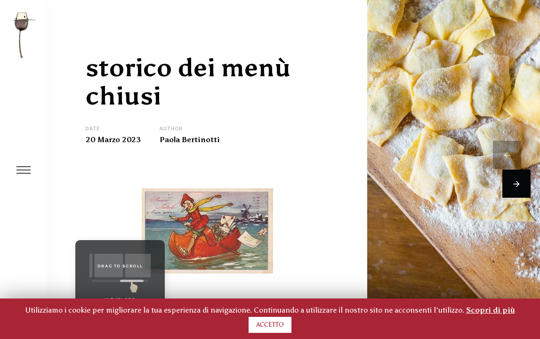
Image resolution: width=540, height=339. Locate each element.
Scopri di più (490, 310)
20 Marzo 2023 (113, 140)
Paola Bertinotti (190, 140)
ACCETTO (270, 325)
